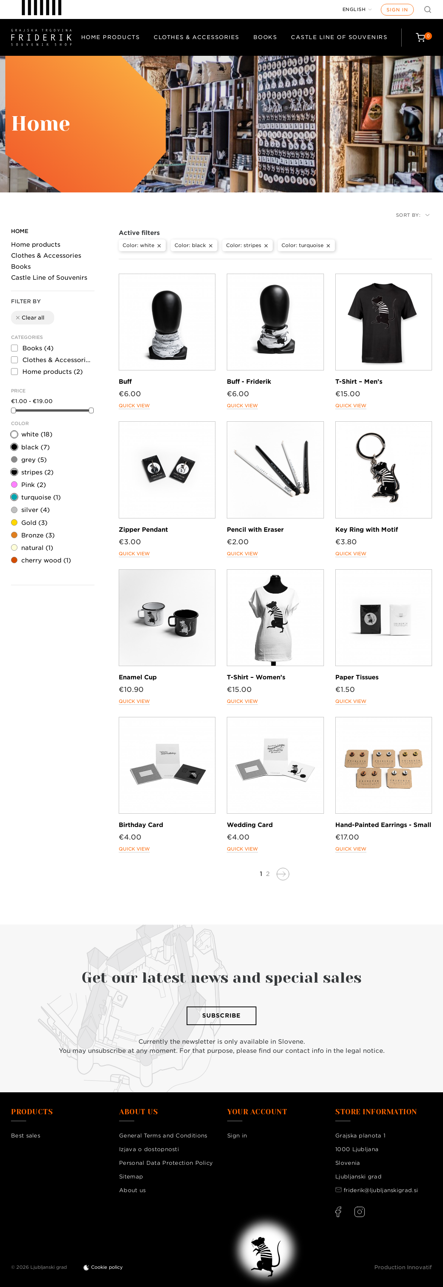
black (35, 447)
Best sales (25, 1136)
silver (35, 510)
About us (132, 1190)
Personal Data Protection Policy (166, 1163)
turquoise (41, 497)
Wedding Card (250, 825)
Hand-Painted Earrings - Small (383, 825)
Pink (33, 484)
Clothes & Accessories (196, 37)
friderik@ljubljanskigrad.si (381, 1190)
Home (19, 231)
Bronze (38, 535)
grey (34, 459)
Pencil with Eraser (255, 529)
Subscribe (221, 1015)
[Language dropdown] (357, 9)
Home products (110, 37)
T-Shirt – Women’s (256, 677)
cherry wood (46, 560)
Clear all (29, 318)
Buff (125, 381)
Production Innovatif (403, 1267)
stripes (37, 472)
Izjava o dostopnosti (149, 1149)
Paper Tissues (357, 677)
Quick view (134, 405)
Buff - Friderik (249, 381)
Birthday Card (141, 825)
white (36, 434)
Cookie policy (107, 1267)
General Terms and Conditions (163, 1136)
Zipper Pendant (143, 529)
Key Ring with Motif (366, 529)
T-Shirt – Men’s (358, 381)
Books (265, 37)
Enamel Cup (138, 677)
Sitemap (131, 1177)
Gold (34, 522)
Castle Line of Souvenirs (339, 37)
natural (37, 547)
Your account (257, 1112)
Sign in (397, 10)
